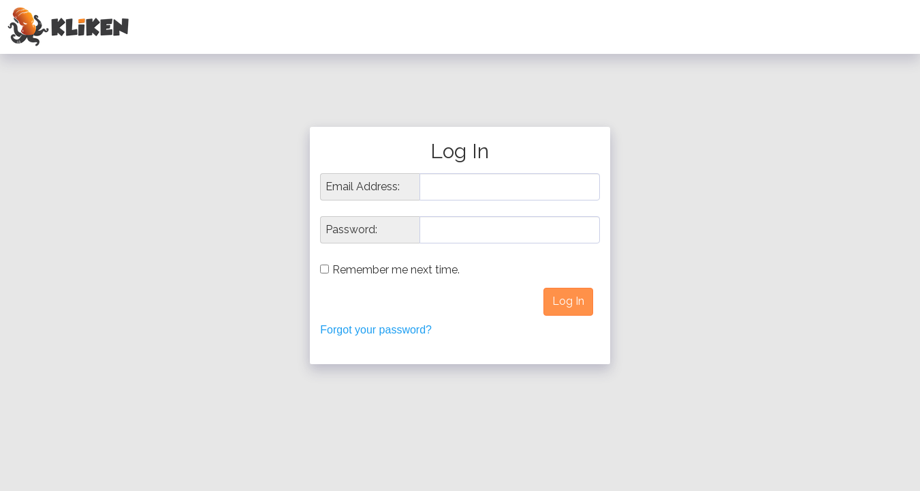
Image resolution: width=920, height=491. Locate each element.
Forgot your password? (376, 330)
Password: (351, 229)
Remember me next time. (396, 269)
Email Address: (363, 186)
